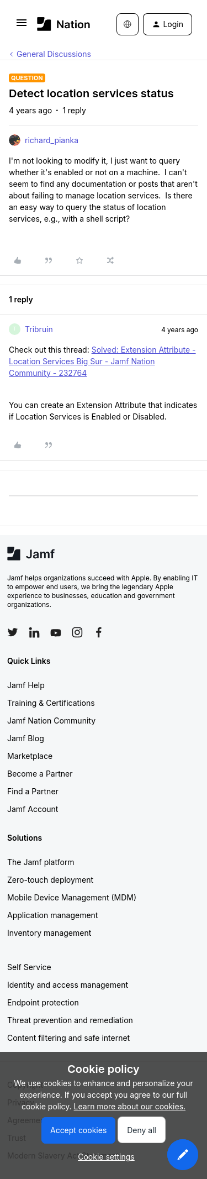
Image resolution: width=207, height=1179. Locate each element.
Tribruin (39, 329)
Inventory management (49, 932)
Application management (52, 915)
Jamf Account (32, 809)
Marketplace (29, 756)
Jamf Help (26, 685)
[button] (21, 26)
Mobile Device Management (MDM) (71, 897)
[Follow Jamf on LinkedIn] (34, 632)
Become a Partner (39, 773)
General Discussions (54, 54)
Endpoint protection (43, 1002)
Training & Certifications (51, 703)
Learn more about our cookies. (130, 1106)
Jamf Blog (25, 738)
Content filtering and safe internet (68, 1037)
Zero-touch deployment (50, 879)
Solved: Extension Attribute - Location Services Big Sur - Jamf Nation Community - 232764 (102, 361)
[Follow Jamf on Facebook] (98, 632)
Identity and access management (67, 984)
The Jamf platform (41, 862)
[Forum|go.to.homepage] (60, 24)
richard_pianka (51, 140)
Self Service (29, 967)
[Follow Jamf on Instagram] (77, 632)
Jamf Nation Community (51, 720)
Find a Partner (33, 791)
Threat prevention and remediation (70, 1020)
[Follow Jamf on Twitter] (12, 632)
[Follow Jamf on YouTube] (55, 632)
